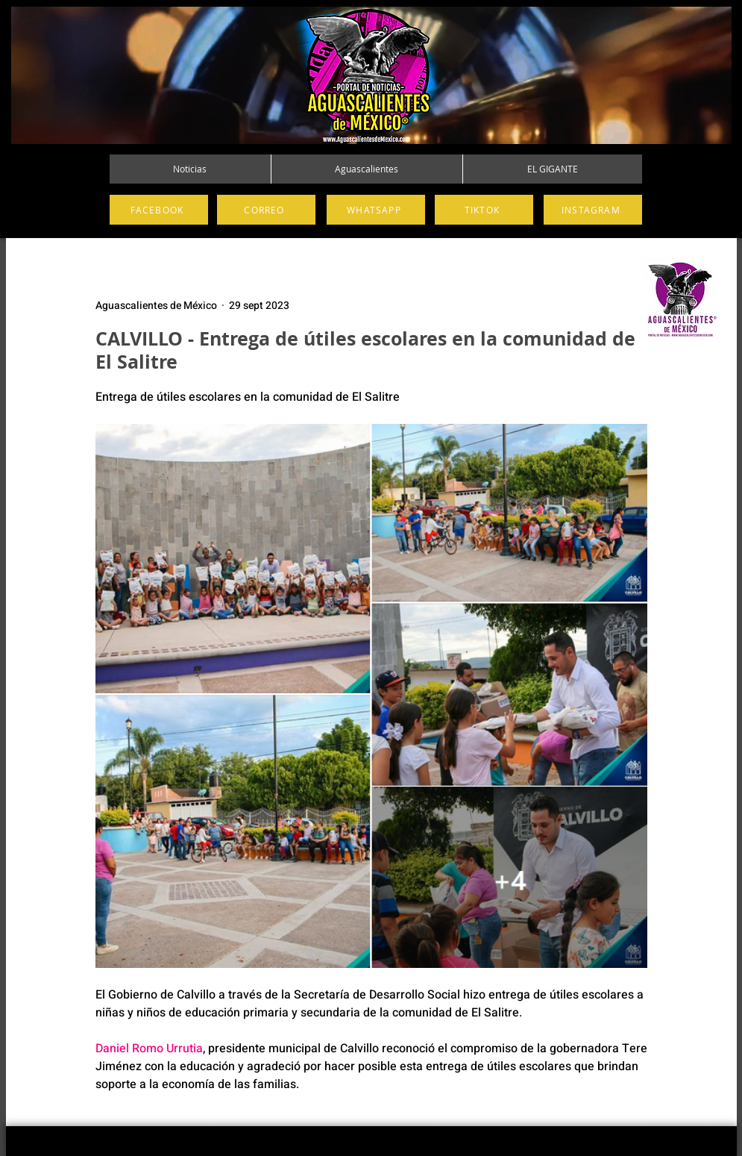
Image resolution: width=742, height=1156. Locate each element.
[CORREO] (266, 210)
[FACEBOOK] (159, 210)
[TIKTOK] (484, 210)
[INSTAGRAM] (593, 210)
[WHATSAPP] (376, 210)
